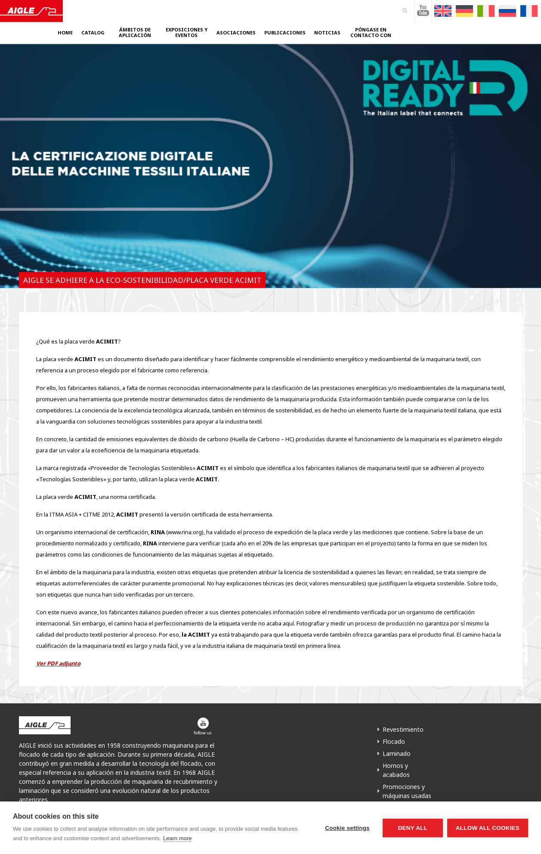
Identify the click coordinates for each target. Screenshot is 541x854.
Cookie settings (347, 828)
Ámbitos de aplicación (135, 32)
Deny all (412, 828)
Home (65, 32)
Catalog (93, 32)
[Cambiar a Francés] (529, 11)
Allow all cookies (487, 828)
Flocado (394, 741)
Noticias (327, 32)
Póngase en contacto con (370, 32)
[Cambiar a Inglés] (442, 11)
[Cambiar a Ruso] (507, 11)
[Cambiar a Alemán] (464, 11)
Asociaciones (236, 32)
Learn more (177, 838)
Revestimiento (403, 729)
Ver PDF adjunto (58, 663)
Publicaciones (285, 32)
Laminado (397, 753)
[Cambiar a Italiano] (486, 11)
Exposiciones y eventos (186, 32)
